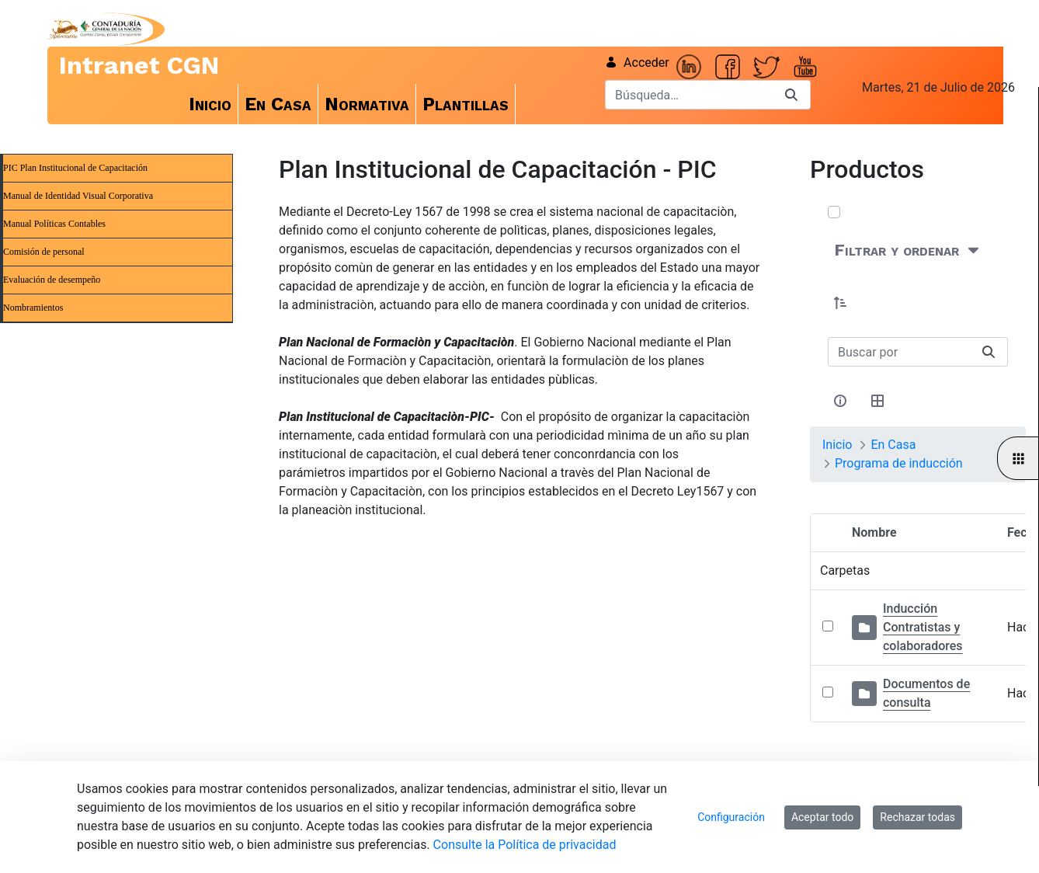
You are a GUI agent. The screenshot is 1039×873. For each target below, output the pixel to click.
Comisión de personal (44, 251)
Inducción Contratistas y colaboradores (923, 627)
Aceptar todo (822, 817)
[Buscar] (689, 95)
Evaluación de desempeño (51, 279)
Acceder (637, 62)
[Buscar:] (899, 352)
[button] (840, 302)
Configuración (731, 817)
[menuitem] (210, 104)
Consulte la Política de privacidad (525, 844)
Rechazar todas (917, 817)
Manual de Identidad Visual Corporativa (78, 195)
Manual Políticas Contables (54, 223)
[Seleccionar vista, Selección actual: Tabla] (877, 400)
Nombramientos (33, 307)
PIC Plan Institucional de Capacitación (75, 167)
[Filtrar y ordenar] (908, 250)
